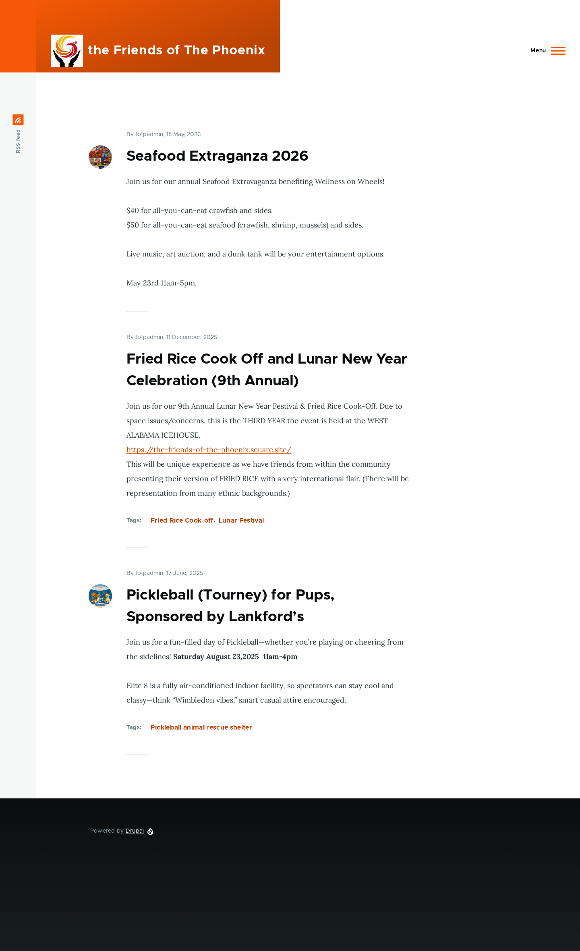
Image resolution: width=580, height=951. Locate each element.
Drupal (135, 831)
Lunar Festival (241, 520)
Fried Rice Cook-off (182, 520)
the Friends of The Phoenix (176, 50)
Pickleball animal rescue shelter (201, 727)
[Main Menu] (545, 50)
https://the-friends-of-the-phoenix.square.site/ (208, 449)
